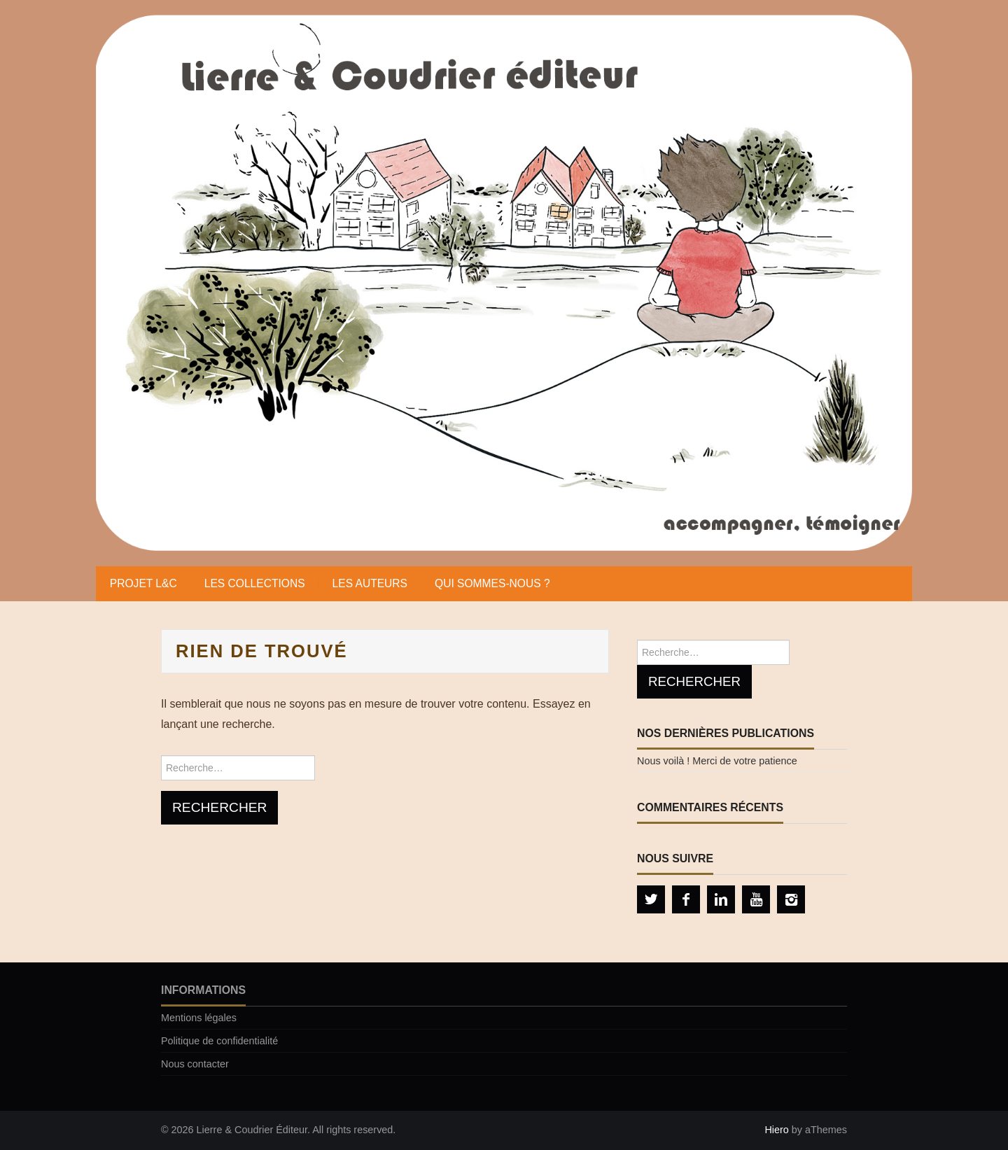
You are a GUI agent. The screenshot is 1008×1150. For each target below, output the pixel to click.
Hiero (776, 1129)
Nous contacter (195, 1064)
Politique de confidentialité (219, 1040)
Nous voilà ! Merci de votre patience (717, 760)
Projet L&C (143, 583)
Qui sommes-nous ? (492, 583)
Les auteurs (369, 583)
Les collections (254, 583)
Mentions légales (199, 1017)
